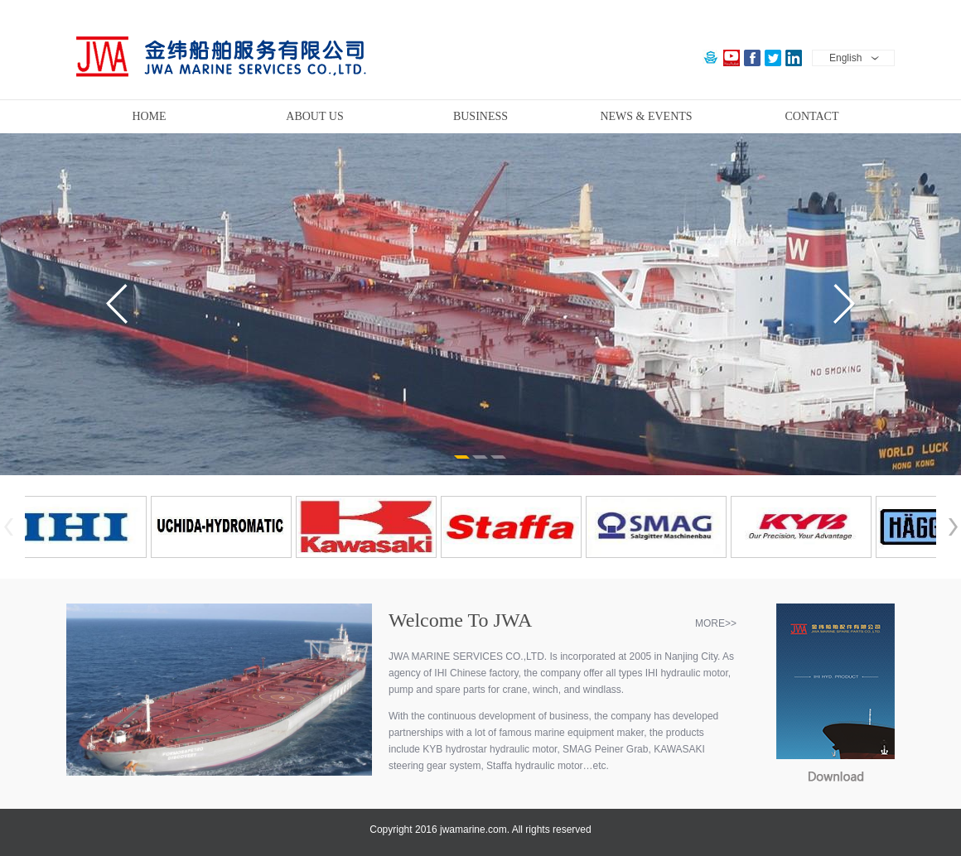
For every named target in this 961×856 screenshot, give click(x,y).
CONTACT (812, 116)
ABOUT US (314, 116)
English (845, 58)
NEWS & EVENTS (646, 116)
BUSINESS (480, 116)
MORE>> (715, 623)
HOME (149, 116)
